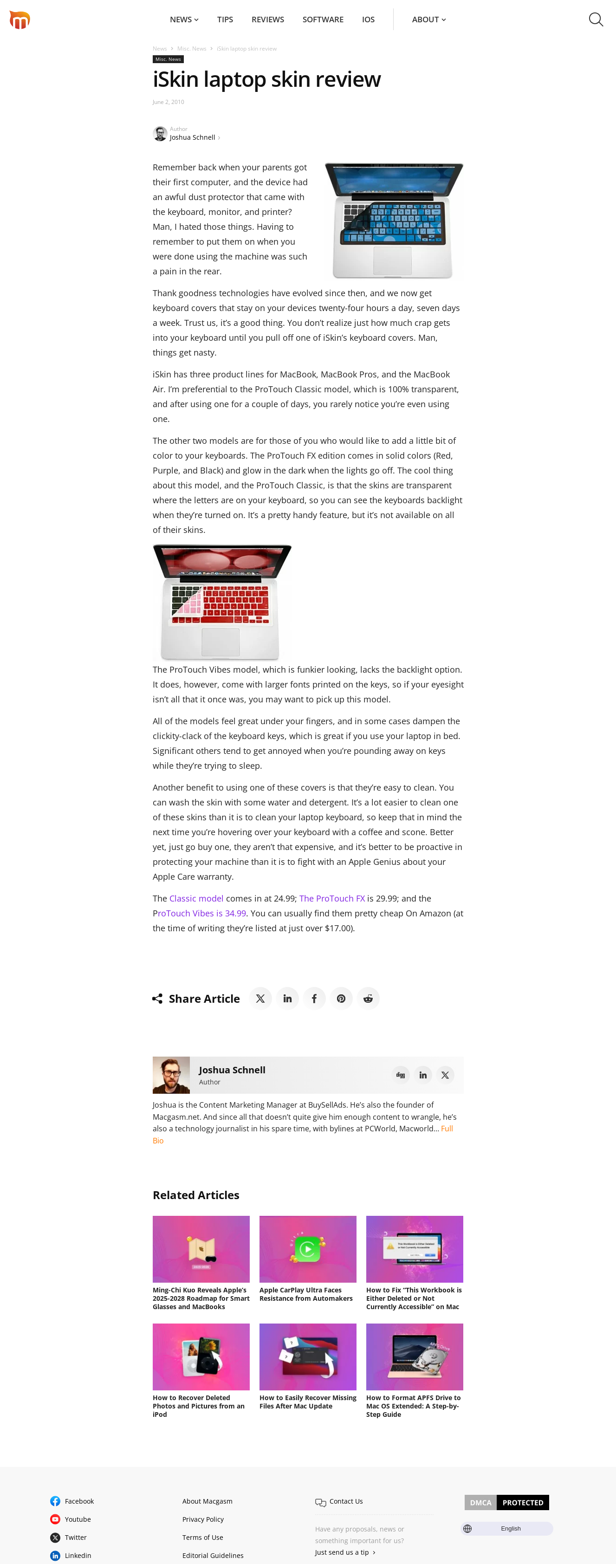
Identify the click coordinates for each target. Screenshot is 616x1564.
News (181, 19)
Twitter (76, 1537)
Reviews (268, 19)
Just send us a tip (342, 1552)
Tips (225, 19)
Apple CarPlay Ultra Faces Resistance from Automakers (306, 1294)
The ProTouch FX (332, 898)
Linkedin (78, 1555)
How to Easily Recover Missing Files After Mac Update (308, 1401)
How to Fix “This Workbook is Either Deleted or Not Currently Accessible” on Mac (414, 1298)
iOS (368, 19)
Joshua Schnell (192, 137)
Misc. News (192, 48)
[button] (596, 19)
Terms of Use (202, 1537)
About (425, 19)
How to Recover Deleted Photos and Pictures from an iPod (199, 1406)
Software (323, 19)
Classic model (196, 898)
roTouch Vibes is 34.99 (202, 913)
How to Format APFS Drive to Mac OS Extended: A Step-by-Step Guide (413, 1406)
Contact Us (346, 1501)
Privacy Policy (203, 1519)
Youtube (78, 1519)
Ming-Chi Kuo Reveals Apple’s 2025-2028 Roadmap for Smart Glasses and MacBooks (201, 1298)
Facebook (79, 1501)
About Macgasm (207, 1501)
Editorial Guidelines (213, 1555)
